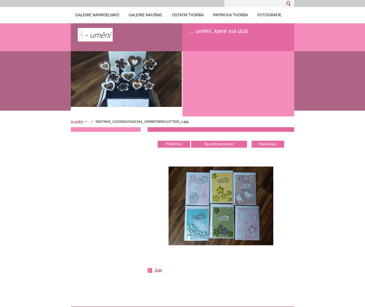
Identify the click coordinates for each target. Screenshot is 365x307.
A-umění (77, 121)
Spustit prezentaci (219, 144)
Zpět (158, 270)
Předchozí (174, 144)
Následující (268, 144)
